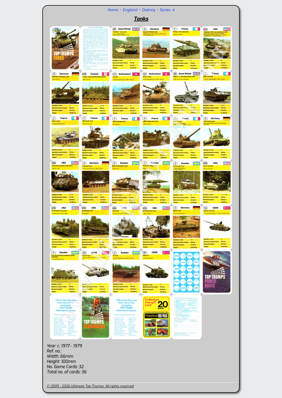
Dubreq (148, 9)
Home (112, 9)
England (130, 9)
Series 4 (167, 9)
